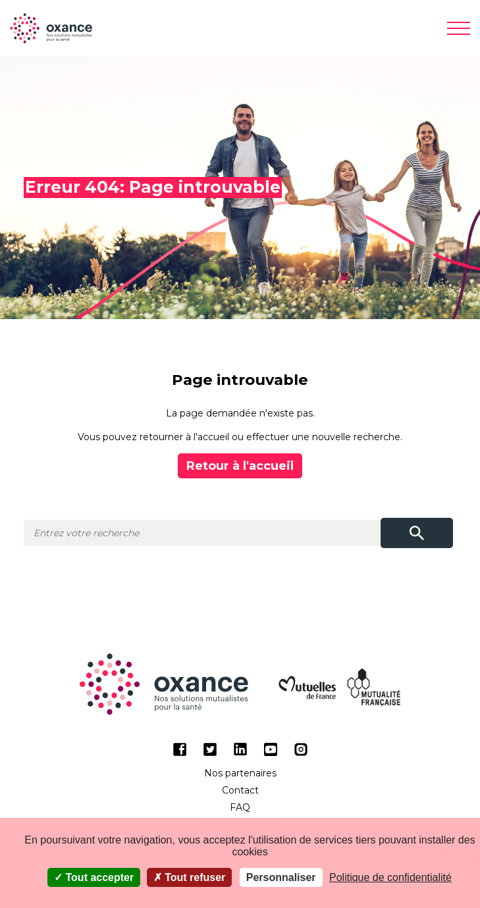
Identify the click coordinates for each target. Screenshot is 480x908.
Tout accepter (94, 877)
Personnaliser (281, 877)
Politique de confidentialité (390, 877)
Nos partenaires (240, 773)
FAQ (240, 807)
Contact (240, 790)
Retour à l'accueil (240, 466)
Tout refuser (189, 877)
